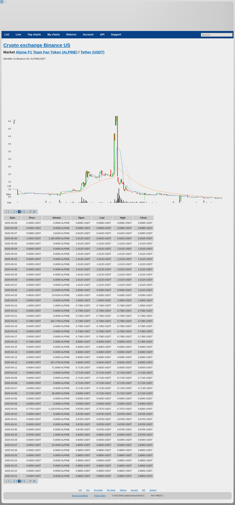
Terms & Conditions (80, 496)
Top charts (34, 34)
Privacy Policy (100, 496)
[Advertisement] (117, 88)
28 (34, 211)
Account (88, 34)
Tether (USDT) (92, 52)
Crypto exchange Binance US (36, 45)
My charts (53, 34)
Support (116, 34)
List (6, 34)
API (102, 34)
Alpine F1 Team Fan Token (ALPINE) (47, 52)
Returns (71, 34)
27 (30, 211)
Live (18, 34)
